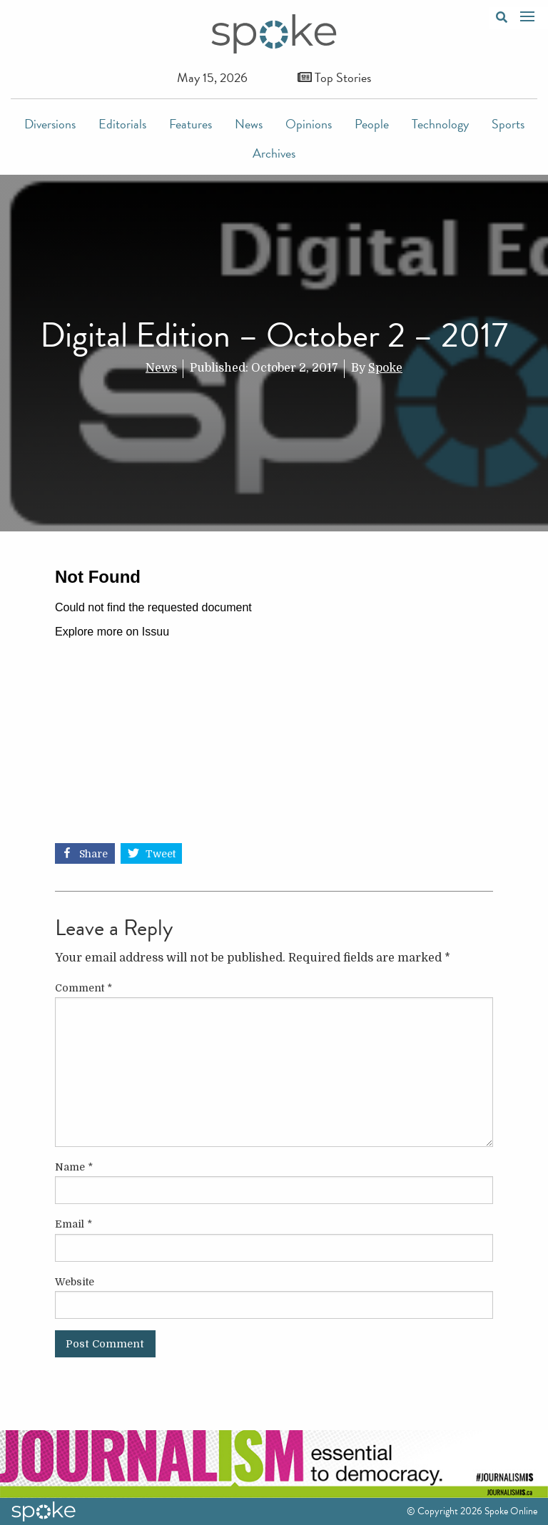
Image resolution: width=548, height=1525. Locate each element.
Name (74, 1167)
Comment (83, 988)
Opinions (308, 123)
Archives (274, 153)
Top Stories (334, 77)
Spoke (385, 368)
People (372, 123)
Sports (508, 123)
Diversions (50, 123)
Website (74, 1281)
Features (190, 123)
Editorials (122, 123)
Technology (440, 123)
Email (73, 1224)
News (249, 123)
